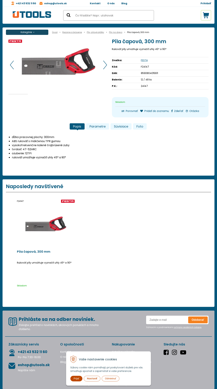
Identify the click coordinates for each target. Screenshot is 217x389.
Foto (139, 126)
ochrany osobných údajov (188, 327)
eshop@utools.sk (55, 3)
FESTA (144, 60)
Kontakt (95, 3)
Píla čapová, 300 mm (33, 251)
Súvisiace (121, 126)
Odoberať (198, 319)
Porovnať (130, 111)
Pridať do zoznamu (154, 111)
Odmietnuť (110, 378)
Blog (124, 3)
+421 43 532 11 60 (26, 3)
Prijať (76, 378)
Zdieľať (177, 111)
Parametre (98, 126)
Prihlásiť (206, 3)
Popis (77, 126)
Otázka (192, 111)
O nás (111, 3)
